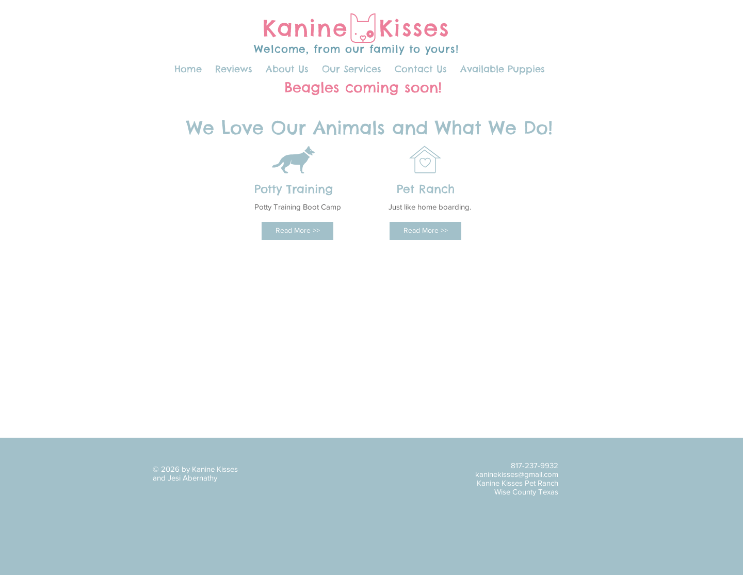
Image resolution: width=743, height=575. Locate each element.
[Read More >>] (297, 231)
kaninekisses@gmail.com (516, 474)
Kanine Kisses (356, 27)
